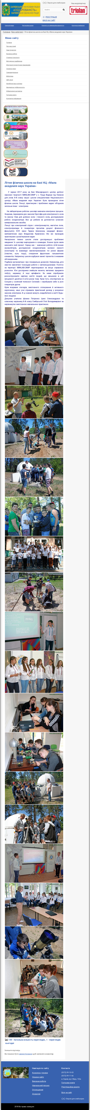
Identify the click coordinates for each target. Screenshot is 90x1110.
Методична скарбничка (14, 61)
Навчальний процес (40, 1085)
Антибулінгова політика (14, 83)
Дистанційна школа (27, 25)
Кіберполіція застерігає (14, 91)
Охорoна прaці (11, 69)
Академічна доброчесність (15, 87)
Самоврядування (12, 72)
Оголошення (37, 1090)
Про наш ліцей (11, 46)
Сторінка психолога (12, 57)
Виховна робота (11, 54)
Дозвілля (36, 1094)
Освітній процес (9, 25)
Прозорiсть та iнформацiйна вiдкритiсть (53, 25)
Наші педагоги (11, 50)
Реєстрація (51, 17)
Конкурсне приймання (78, 25)
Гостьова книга (11, 95)
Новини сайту (38, 1077)
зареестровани (25, 1054)
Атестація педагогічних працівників (18, 65)
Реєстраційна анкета (70, 1087)
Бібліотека (9, 76)
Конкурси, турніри (40, 1073)
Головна (9, 42)
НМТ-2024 (9, 80)
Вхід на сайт (49, 20)
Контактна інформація (13, 98)
